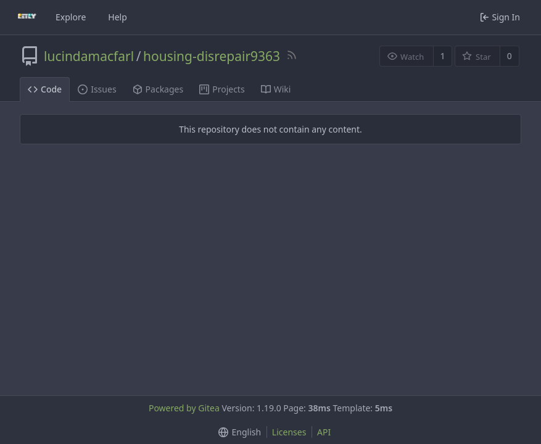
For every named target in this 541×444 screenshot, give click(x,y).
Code (45, 89)
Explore (71, 17)
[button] (237, 432)
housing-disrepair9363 (211, 56)
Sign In (500, 17)
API (324, 432)
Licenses (289, 432)
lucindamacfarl (89, 56)
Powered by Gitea (184, 408)
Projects (221, 89)
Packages (158, 89)
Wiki (276, 89)
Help (117, 17)
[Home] (27, 17)
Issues (97, 89)
